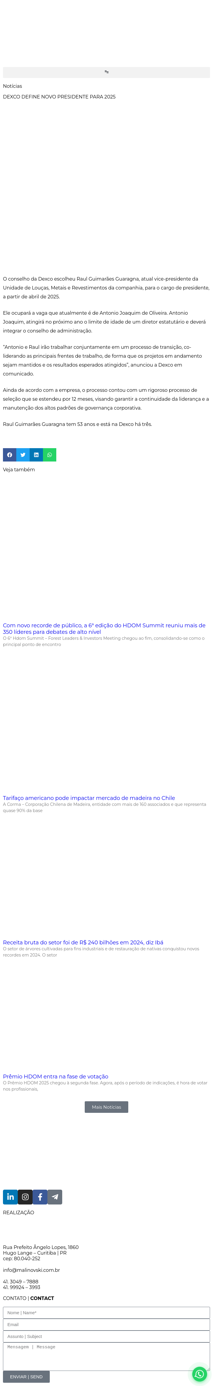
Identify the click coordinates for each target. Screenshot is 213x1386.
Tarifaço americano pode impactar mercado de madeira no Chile (89, 798)
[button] (106, 72)
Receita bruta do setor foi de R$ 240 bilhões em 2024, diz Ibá (83, 942)
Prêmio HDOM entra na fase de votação (55, 1076)
